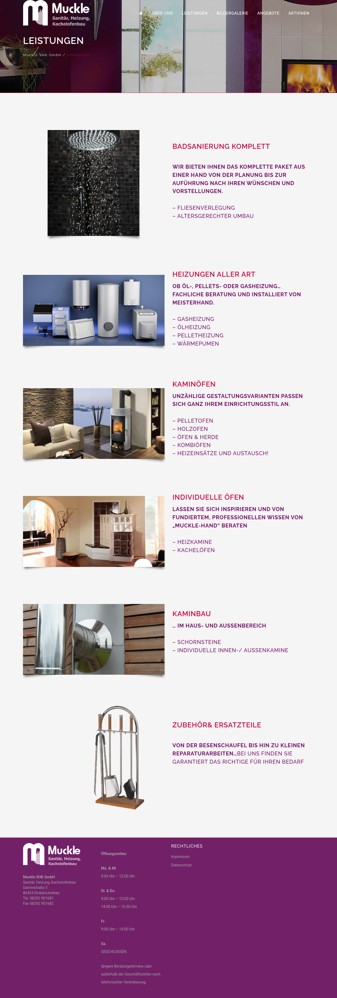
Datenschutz (181, 865)
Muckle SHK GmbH (42, 55)
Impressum (180, 856)
